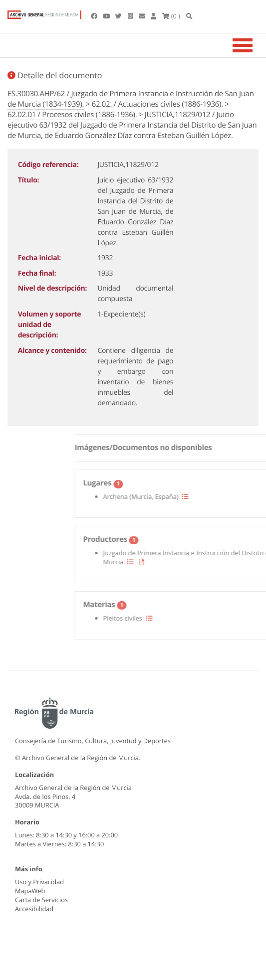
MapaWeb (30, 890)
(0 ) (171, 15)
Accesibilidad (34, 908)
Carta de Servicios (41, 899)
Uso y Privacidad (39, 881)
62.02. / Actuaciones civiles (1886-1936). (157, 104)
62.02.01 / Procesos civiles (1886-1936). (72, 115)
